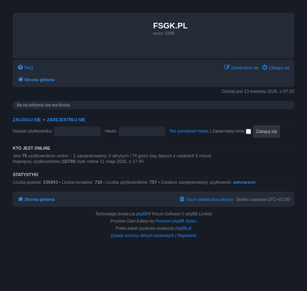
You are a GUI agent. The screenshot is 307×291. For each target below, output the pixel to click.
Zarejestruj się (66, 119)
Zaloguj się (27, 119)
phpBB (142, 214)
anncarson (244, 182)
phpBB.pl (183, 228)
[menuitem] (25, 67)
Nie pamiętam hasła (188, 130)
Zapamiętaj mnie (231, 130)
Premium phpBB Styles (176, 221)
